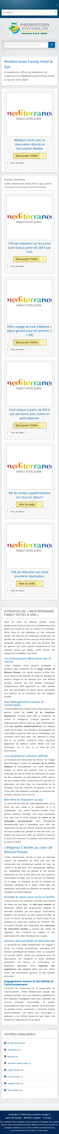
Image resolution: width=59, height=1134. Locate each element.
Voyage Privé (13, 1083)
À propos (47, 1118)
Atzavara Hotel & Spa (17, 1063)
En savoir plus (42, 1130)
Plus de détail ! (16, 163)
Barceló (11, 1056)
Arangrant (12, 1050)
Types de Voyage (13, 1118)
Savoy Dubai (13, 1077)
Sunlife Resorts (14, 1043)
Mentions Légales (32, 1118)
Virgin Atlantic (13, 1070)
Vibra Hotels (13, 1090)
